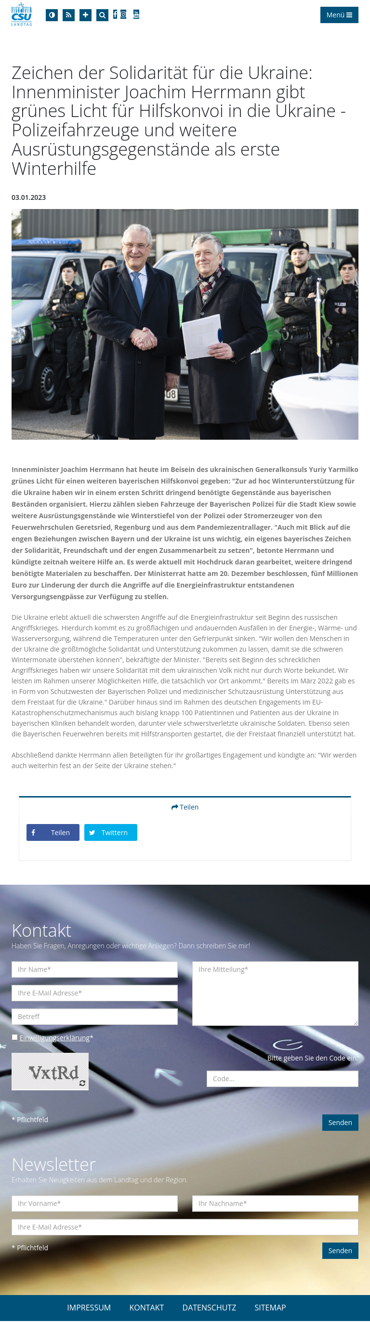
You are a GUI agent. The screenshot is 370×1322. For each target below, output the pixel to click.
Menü (339, 14)
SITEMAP (270, 1308)
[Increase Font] (85, 15)
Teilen (185, 807)
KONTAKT (146, 1308)
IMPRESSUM (89, 1308)
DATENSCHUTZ (210, 1308)
